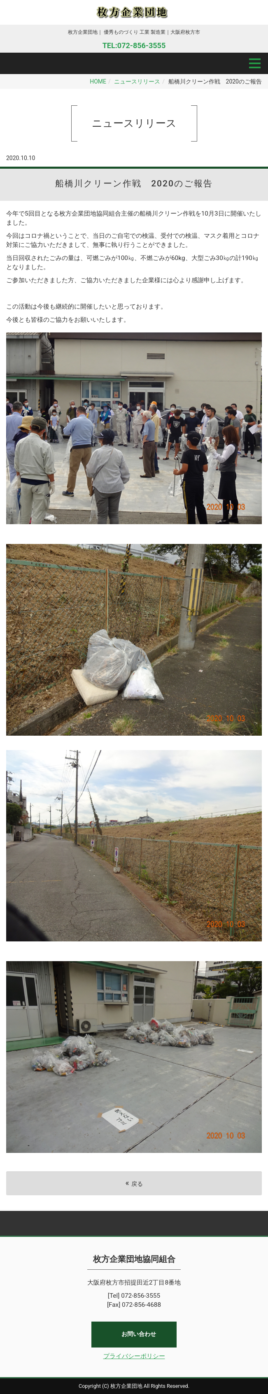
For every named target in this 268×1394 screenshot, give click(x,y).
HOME (98, 81)
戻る (133, 1183)
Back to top (134, 1223)
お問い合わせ (138, 1334)
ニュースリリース (137, 81)
